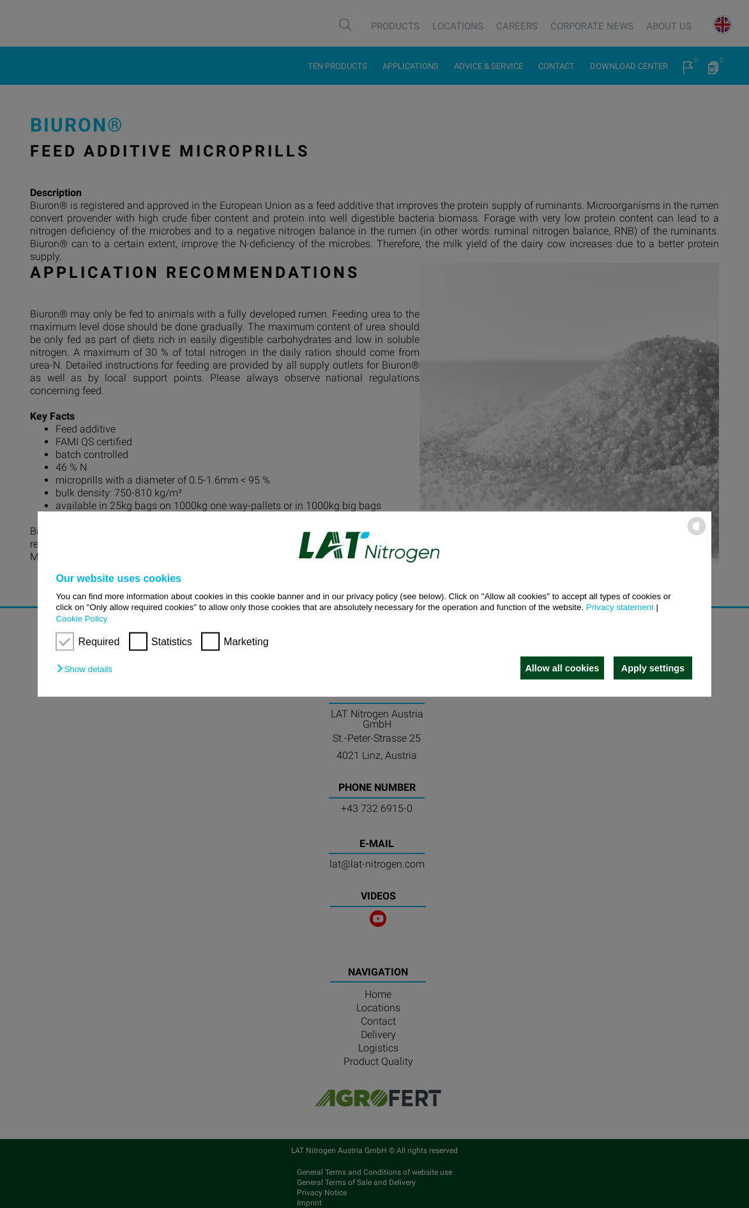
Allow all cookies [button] (559, 668)
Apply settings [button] (653, 668)
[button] (87, 669)
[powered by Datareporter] (696, 534)
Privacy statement (620, 607)
